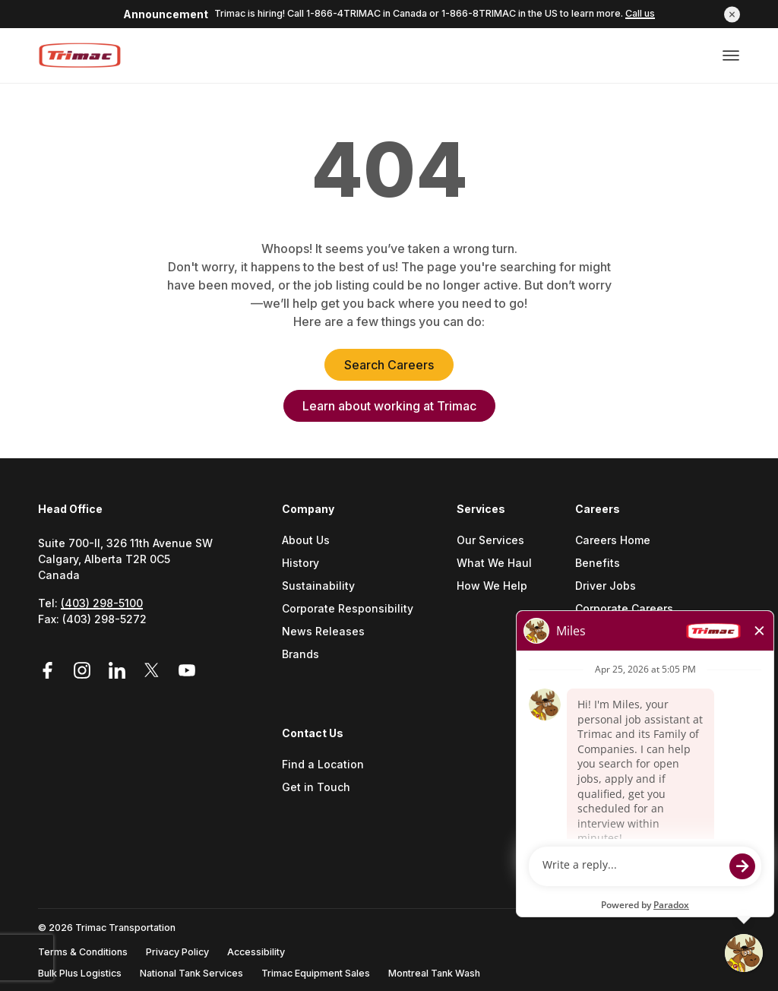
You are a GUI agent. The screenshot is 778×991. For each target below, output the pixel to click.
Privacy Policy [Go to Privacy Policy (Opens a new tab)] (177, 952)
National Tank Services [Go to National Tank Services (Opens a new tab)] (191, 973)
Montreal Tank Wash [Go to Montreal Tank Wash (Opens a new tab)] (434, 973)
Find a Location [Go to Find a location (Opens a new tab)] (323, 765)
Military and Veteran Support (651, 632)
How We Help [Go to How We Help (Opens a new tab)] (492, 586)
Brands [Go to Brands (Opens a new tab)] (300, 654)
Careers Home (612, 540)
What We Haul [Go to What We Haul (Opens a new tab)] (494, 563)
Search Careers (389, 364)
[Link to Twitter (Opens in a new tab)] (154, 671)
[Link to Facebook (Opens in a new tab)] (52, 671)
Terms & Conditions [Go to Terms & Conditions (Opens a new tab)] (83, 952)
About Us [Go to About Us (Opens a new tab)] (306, 540)
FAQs (588, 654)
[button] (732, 14)
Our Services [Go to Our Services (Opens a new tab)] (490, 540)
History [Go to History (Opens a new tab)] (300, 563)
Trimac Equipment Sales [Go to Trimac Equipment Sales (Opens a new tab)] (315, 973)
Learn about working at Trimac (389, 405)
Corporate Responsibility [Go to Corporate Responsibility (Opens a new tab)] (347, 609)
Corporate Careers (624, 609)
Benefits (597, 563)
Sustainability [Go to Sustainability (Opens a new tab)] (318, 586)
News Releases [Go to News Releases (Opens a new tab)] (323, 632)
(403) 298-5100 (102, 603)
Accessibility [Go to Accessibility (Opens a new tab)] (256, 952)
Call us (640, 13)
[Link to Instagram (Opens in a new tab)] (84, 671)
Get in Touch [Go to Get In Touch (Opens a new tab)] (316, 787)
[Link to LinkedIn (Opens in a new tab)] (119, 671)
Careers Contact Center (638, 677)
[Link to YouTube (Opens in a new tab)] (187, 671)
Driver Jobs (605, 586)
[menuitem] (353, 613)
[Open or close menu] (731, 55)
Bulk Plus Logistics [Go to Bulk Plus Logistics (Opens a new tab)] (80, 973)
